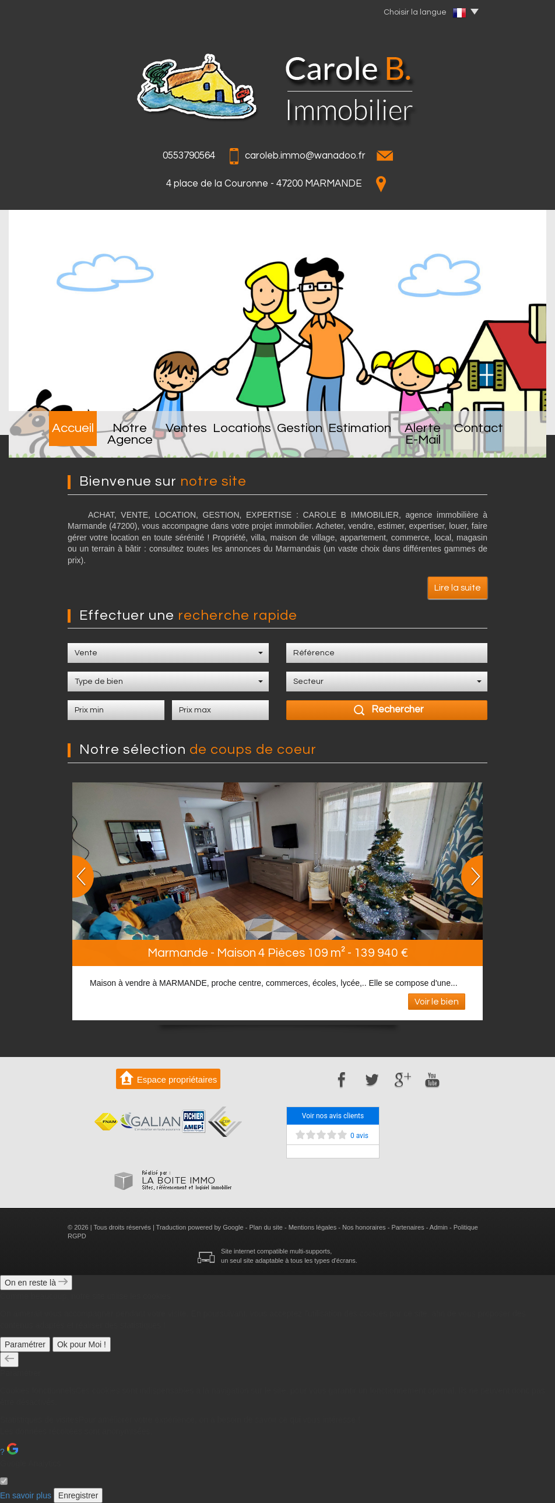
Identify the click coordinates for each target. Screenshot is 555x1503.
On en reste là (36, 1282)
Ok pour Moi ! (81, 1344)
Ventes (184, 440)
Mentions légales (313, 1227)
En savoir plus (25, 1495)
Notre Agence (114, 440)
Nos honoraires (364, 1227)
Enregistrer (78, 1495)
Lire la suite (457, 587)
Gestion (302, 440)
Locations (242, 440)
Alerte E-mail (439, 440)
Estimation (363, 440)
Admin (439, 1227)
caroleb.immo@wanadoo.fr (305, 155)
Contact (508, 440)
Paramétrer (25, 1344)
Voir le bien (437, 1001)
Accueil (43, 440)
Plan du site (265, 1227)
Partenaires (407, 1227)
